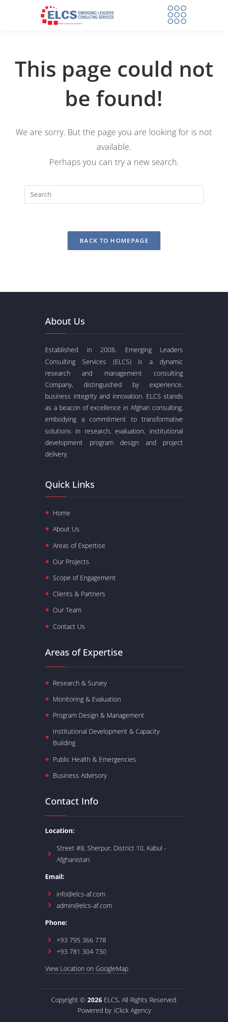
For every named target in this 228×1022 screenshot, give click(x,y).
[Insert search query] (114, 194)
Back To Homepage (114, 241)
